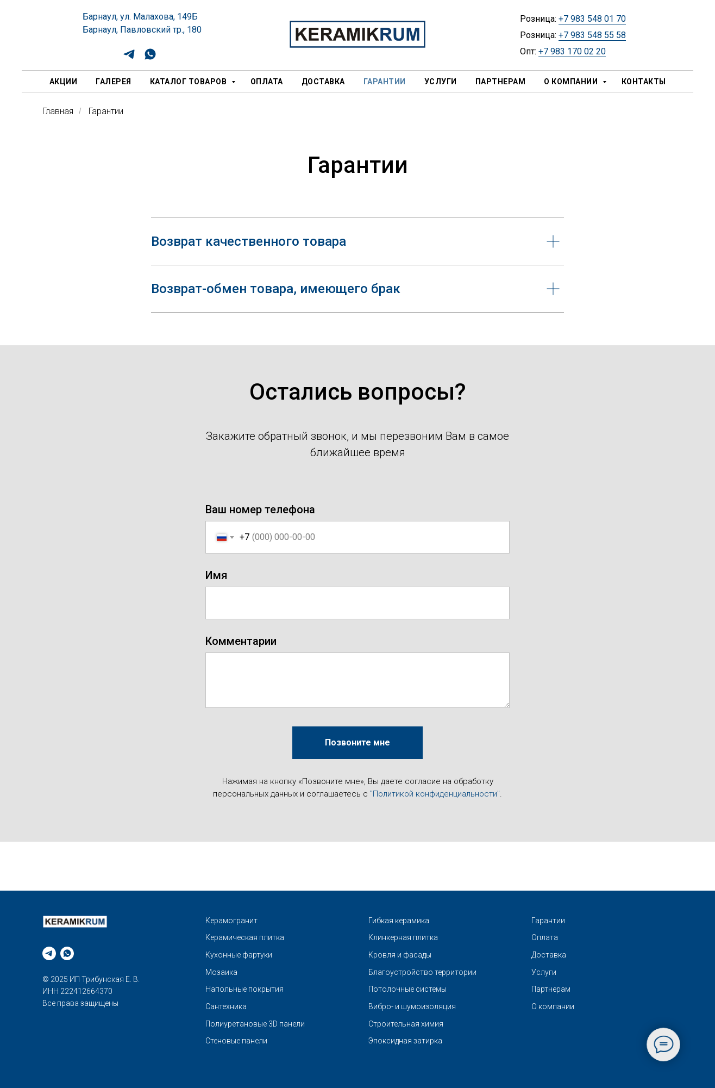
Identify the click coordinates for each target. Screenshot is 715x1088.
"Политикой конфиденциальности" (435, 794)
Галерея (113, 81)
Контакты (644, 81)
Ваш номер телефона (260, 509)
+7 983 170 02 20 (572, 51)
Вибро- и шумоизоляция (412, 1006)
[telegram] (129, 58)
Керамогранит (231, 920)
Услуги (440, 81)
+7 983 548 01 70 (592, 19)
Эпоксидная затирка (405, 1040)
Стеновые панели (236, 1040)
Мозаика (221, 972)
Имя (216, 575)
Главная (57, 111)
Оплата (266, 81)
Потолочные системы (407, 989)
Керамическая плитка (244, 937)
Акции (63, 81)
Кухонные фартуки (238, 954)
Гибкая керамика (398, 920)
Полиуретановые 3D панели (255, 1023)
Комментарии (241, 641)
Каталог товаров (189, 81)
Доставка (323, 81)
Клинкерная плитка (403, 937)
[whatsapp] (150, 58)
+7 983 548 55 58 (592, 35)
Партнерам (500, 81)
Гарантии (384, 81)
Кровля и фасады (399, 954)
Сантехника (226, 1006)
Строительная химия (405, 1023)
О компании (572, 81)
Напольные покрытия (244, 989)
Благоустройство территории (422, 972)
